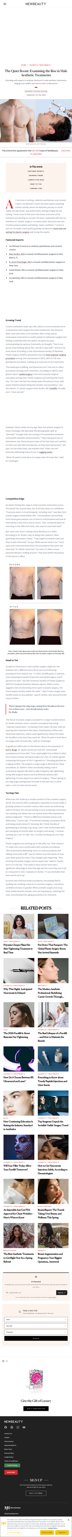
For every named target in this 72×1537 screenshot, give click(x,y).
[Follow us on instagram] (18, 1427)
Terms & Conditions (11, 1461)
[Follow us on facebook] (5, 1427)
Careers (6, 1437)
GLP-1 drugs (11, 749)
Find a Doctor (9, 1441)
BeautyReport (45, 1206)
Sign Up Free (36, 1493)
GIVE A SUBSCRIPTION (36, 1409)
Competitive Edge (36, 180)
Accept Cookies (47, 1532)
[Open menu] (4, 4)
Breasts (42, 1250)
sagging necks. (46, 452)
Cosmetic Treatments (40, 65)
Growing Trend (36, 175)
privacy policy (52, 1297)
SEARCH (36, 1338)
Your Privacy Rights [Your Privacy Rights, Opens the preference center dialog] (14, 1532)
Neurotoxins (9, 1250)
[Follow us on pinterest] (11, 1427)
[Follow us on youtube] (24, 1427)
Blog (5, 1118)
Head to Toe (36, 184)
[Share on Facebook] (3, 1361)
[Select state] (36, 1319)
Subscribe (11, 1472)
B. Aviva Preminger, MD (20, 262)
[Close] (68, 1520)
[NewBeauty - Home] (36, 4)
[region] (36, 1526)
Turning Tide (36, 188)
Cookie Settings (12, 1465)
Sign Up (62, 1293)
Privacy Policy (9, 1453)
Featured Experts (36, 171)
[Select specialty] (36, 1325)
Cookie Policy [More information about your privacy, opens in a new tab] (52, 1528)
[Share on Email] (7, 1361)
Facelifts (53, 388)
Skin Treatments (11, 941)
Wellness (42, 986)
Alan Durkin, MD (16, 254)
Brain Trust (8, 1449)
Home (23, 65)
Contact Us (8, 1434)
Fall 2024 (36, 150)
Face (5, 1030)
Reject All (62, 1532)
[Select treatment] (36, 1332)
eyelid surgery (25, 374)
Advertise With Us (10, 1445)
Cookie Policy (8, 1457)
